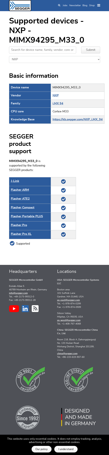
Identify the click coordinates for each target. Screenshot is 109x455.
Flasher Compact (22, 207)
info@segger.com (18, 293)
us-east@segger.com (68, 300)
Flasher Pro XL (21, 234)
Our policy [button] (41, 449)
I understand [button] (65, 449)
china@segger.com (67, 353)
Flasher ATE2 (20, 198)
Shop (92, 5)
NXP (56, 95)
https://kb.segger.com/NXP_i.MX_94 (78, 119)
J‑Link (15, 181)
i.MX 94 (58, 103)
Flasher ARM (20, 189)
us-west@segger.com (68, 320)
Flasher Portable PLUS (27, 216)
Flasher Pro (19, 225)
